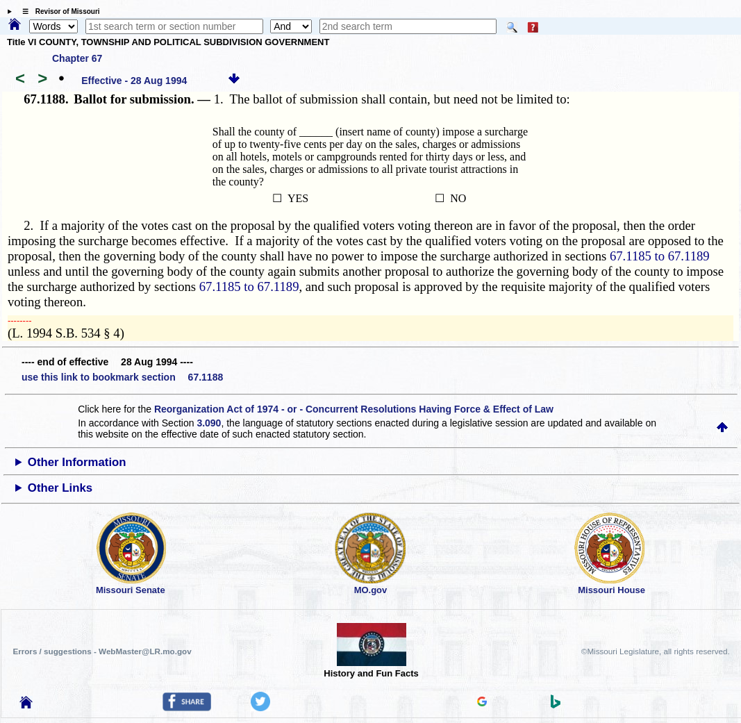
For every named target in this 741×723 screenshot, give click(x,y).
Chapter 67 (77, 58)
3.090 (209, 423)
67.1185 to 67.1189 (660, 256)
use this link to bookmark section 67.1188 (122, 377)
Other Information (77, 462)
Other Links (60, 488)
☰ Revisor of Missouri (57, 11)
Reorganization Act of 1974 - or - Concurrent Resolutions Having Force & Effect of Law (353, 409)
